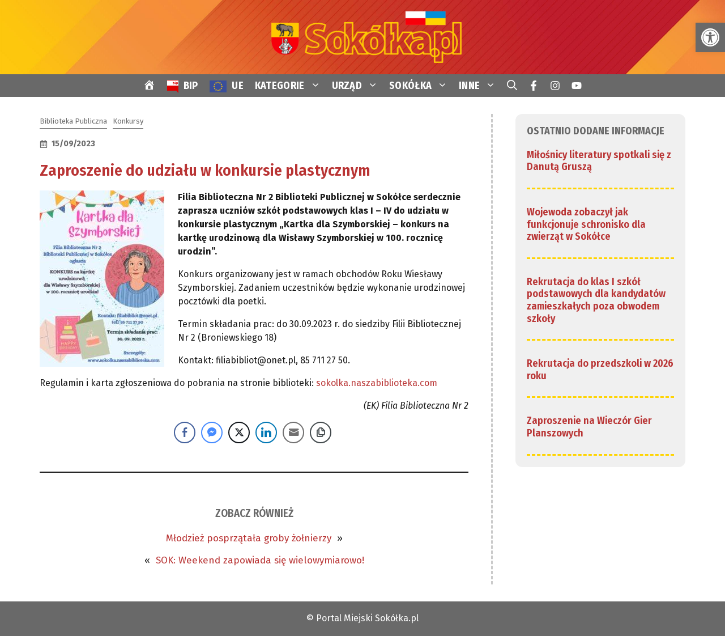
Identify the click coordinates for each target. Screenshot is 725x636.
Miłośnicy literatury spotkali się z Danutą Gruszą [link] (599, 161)
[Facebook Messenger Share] (212, 432)
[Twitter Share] (239, 432)
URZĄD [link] (358, 85)
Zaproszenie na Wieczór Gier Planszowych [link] (589, 426)
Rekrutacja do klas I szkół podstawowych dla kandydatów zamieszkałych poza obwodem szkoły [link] (596, 300)
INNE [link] (480, 85)
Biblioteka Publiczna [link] (73, 121)
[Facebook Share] (184, 432)
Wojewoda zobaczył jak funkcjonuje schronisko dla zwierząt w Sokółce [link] (586, 224)
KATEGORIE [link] (290, 85)
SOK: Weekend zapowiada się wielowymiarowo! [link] (260, 560)
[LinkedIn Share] (266, 432)
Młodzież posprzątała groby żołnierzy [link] (248, 538)
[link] (710, 37)
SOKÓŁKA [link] (421, 85)
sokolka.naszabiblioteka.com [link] (376, 383)
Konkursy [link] (128, 121)
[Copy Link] (320, 432)
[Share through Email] (293, 432)
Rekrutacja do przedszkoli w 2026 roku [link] (600, 369)
